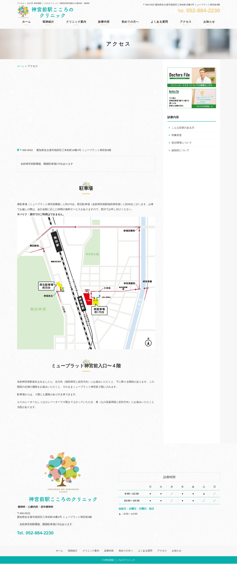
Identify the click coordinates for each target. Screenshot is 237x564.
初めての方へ (130, 23)
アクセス (185, 23)
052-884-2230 (39, 532)
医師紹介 (48, 23)
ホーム (26, 23)
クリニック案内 (76, 23)
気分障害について (182, 143)
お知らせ (209, 23)
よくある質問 (159, 23)
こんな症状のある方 (183, 127)
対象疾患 (177, 135)
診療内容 (104, 23)
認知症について (180, 150)
